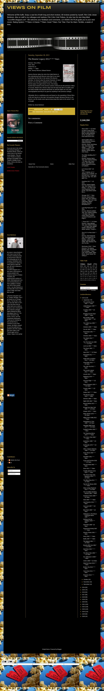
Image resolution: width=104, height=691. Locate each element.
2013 (83, 298)
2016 (83, 592)
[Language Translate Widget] (89, 288)
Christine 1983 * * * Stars (90, 335)
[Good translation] (4, 661)
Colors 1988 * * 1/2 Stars (90, 560)
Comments (12, 473)
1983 (81, 278)
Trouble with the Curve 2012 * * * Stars (89, 471)
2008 (89, 280)
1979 (93, 269)
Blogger (59, 649)
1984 (88, 266)
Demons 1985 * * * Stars (90, 398)
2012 (34, 111)
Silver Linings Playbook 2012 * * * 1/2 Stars (89, 488)
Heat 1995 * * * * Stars (89, 499)
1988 (91, 271)
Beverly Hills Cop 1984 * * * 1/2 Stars (90, 545)
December (87, 584)
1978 (88, 269)
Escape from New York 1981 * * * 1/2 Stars (89, 408)
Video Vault (55, 111)
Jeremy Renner (47, 111)
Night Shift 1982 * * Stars (90, 401)
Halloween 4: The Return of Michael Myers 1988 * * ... (90, 515)
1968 (90, 274)
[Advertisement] (15, 80)
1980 (90, 276)
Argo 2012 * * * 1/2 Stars (90, 352)
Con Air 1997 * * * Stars (89, 329)
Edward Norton (39, 111)
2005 (85, 280)
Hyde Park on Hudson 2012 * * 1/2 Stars (89, 359)
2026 (83, 616)
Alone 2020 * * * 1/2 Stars (89, 128)
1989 (95, 271)
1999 (95, 268)
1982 (94, 276)
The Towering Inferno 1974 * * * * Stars (89, 434)
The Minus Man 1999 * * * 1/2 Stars (90, 553)
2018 (83, 597)
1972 (94, 274)
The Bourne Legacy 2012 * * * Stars (88, 395)
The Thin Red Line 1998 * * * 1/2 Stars (90, 342)
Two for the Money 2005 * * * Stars (90, 484)
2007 (86, 274)
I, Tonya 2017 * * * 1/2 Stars (89, 221)
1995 (83, 273)
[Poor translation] (10, 661)
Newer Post (32, 164)
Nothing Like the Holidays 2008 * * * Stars (89, 521)
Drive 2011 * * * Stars (89, 468)
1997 (88, 273)
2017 (83, 594)
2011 (93, 266)
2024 (83, 611)
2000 (81, 280)
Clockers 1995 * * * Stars (90, 327)
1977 (86, 276)
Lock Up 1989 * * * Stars (90, 346)
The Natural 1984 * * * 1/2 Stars (89, 542)
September (87, 300)
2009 (93, 280)
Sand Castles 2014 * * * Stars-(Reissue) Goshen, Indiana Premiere (88, 141)
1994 (90, 278)
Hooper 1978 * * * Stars (89, 411)
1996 (94, 278)
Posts (10, 470)
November (87, 582)
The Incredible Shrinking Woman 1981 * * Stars (90, 492)
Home (7, 29)
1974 (81, 268)
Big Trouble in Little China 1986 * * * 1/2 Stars (89, 319)
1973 (81, 276)
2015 (83, 589)
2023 (83, 609)
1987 (86, 271)
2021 (83, 604)
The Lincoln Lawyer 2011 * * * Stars (88, 371)
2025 (83, 614)
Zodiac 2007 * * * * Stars (90, 392)
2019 (83, 599)
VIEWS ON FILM (29, 8)
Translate (91, 290)
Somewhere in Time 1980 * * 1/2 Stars (88, 422)
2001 (81, 274)
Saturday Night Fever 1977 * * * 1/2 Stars (89, 426)
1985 (86, 278)
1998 (93, 273)
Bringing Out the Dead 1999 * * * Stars (89, 314)
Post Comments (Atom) (42, 167)
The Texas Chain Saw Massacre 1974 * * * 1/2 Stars (89, 476)
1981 (86, 268)
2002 (83, 269)
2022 (83, 606)
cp (11, 462)
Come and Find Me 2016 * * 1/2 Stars (90, 461)
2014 (83, 587)
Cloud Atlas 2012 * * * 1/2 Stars (89, 363)
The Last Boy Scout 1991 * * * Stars (88, 302)
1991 (91, 268)
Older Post (71, 164)
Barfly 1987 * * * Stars (89, 538)
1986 (81, 271)
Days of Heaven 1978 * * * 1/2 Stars (90, 385)
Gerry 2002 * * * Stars (89, 536)
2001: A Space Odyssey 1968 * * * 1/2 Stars (89, 449)
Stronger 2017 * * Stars (88, 195)
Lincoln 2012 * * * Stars (89, 374)
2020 (83, 602)
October (86, 579)
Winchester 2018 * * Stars (89, 246)
